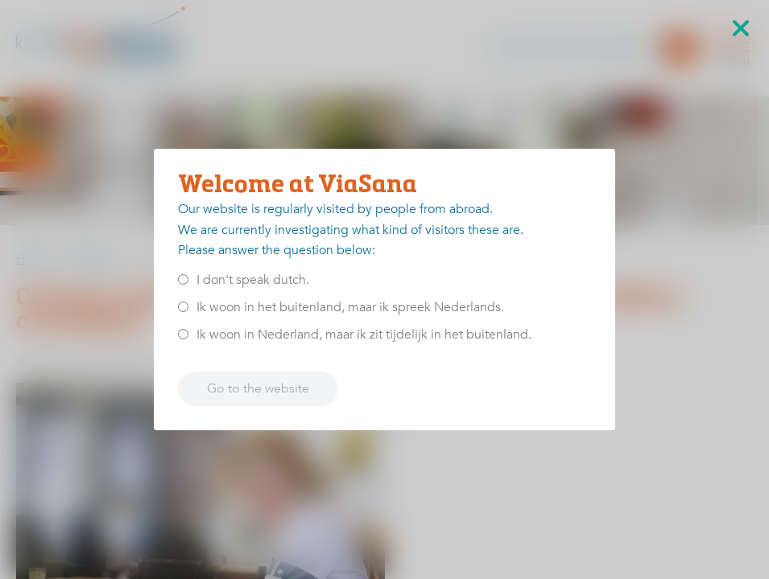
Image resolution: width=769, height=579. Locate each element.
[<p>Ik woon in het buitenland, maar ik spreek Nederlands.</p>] (183, 307)
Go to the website (258, 388)
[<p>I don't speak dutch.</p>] (183, 279)
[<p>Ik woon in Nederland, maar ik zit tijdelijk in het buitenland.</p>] (183, 334)
